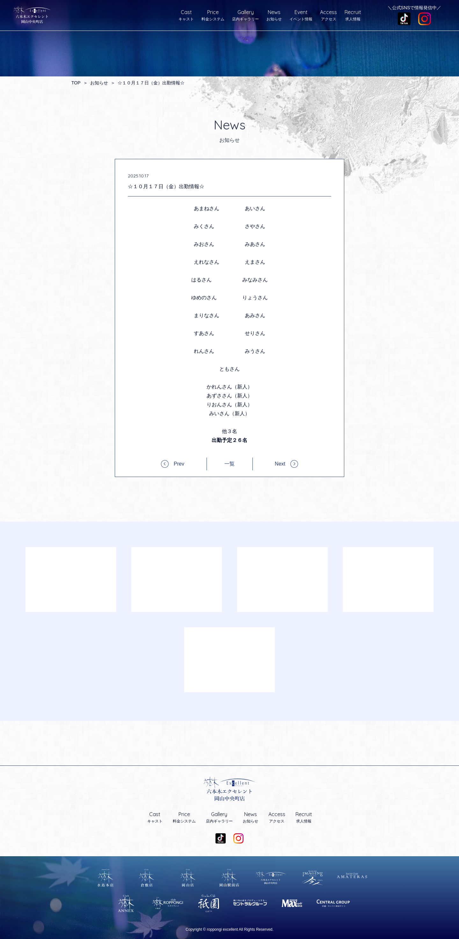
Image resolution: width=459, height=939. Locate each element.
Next (280, 463)
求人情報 (353, 15)
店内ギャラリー (245, 15)
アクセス (328, 15)
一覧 (229, 463)
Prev (179, 463)
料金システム (212, 15)
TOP (76, 82)
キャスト (186, 15)
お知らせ (274, 15)
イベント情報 (300, 15)
